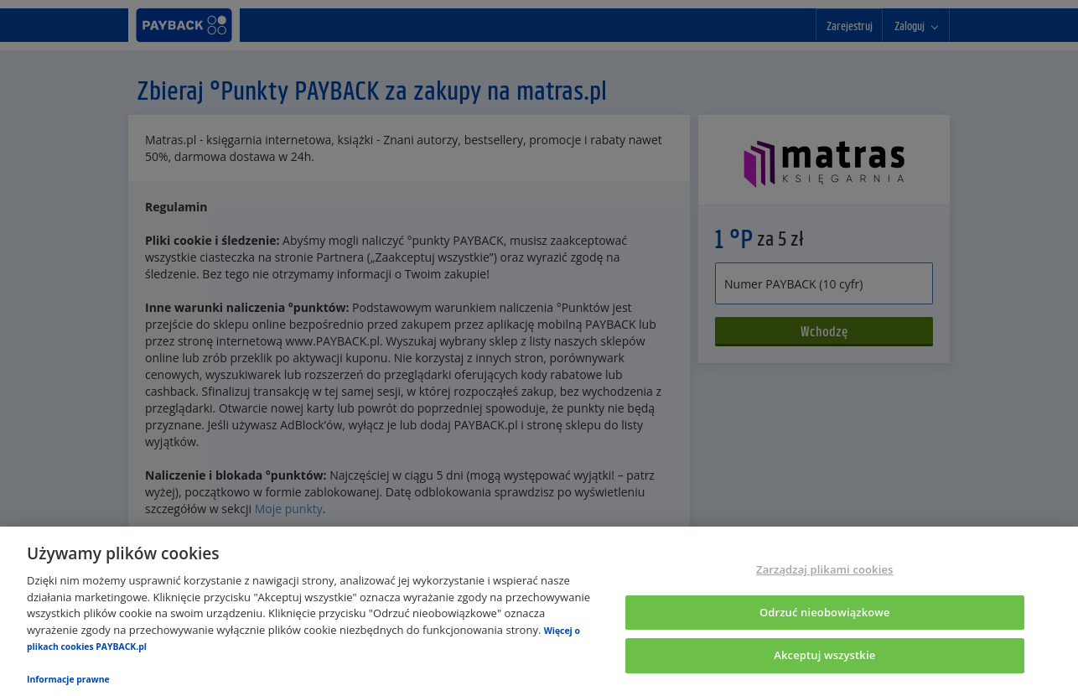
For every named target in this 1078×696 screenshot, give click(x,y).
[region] (539, 611)
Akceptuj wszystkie (824, 655)
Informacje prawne (68, 679)
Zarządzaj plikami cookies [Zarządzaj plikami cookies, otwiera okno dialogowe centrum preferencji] (824, 569)
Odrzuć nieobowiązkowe (824, 612)
